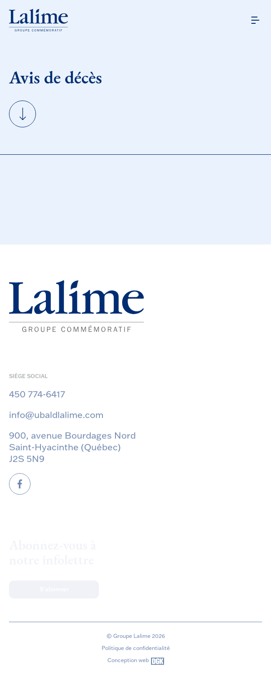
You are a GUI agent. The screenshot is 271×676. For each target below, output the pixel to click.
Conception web (135, 661)
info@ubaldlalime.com (56, 421)
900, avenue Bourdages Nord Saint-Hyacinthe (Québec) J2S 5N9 (72, 453)
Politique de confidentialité (136, 648)
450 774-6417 (37, 400)
